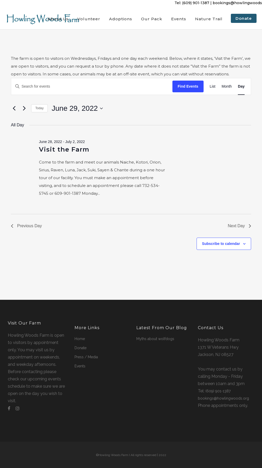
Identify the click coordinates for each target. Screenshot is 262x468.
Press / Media (86, 357)
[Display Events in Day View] (241, 86)
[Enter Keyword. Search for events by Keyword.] (91, 86)
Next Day (239, 226)
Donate (80, 348)
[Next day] (24, 108)
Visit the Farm (64, 149)
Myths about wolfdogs (155, 339)
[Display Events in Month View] (226, 86)
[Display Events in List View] (213, 86)
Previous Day (26, 226)
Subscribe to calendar (221, 244)
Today (39, 108)
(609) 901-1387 (195, 3)
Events (80, 366)
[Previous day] (14, 108)
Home (80, 339)
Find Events (188, 86)
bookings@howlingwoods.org (223, 398)
